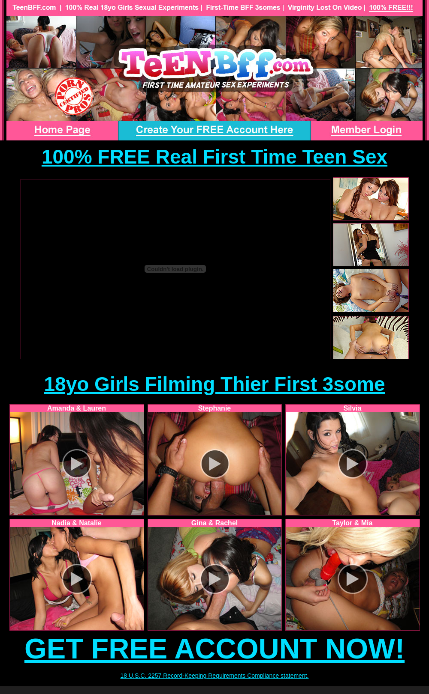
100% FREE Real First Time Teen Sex (214, 157)
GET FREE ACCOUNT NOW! (214, 648)
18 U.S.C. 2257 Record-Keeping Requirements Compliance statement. (215, 675)
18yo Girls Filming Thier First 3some (214, 384)
